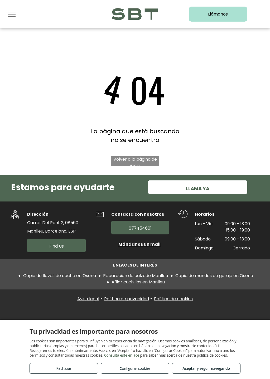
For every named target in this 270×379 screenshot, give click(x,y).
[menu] (11, 14)
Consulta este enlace (121, 355)
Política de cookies (173, 299)
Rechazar (63, 368)
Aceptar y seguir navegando (206, 368)
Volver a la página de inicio (135, 161)
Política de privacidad (126, 299)
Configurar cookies (135, 368)
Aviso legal (88, 299)
